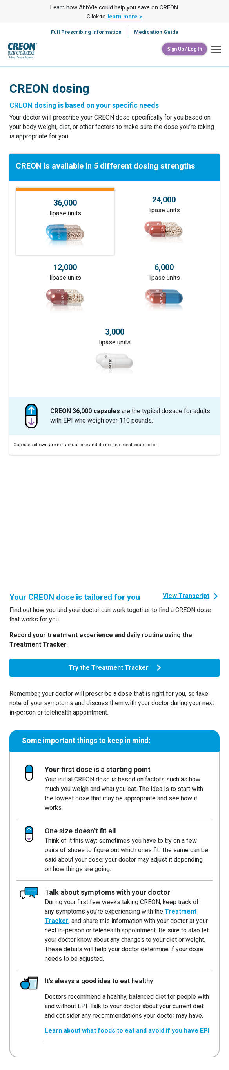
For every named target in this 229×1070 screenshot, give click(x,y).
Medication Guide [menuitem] (156, 32)
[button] (214, 49)
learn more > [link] (124, 16)
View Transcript (186, 595)
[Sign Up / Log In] (184, 49)
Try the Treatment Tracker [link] (109, 667)
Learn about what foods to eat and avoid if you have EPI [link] (127, 1030)
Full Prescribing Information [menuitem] (86, 32)
